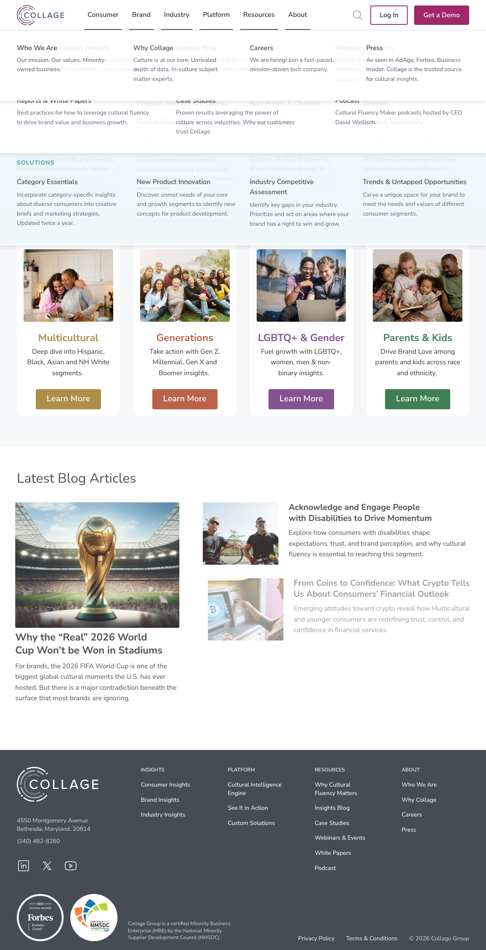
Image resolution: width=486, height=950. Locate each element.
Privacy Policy (316, 939)
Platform (216, 14)
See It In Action (248, 808)
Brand (141, 14)
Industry (176, 14)
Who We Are (418, 785)
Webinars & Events (340, 838)
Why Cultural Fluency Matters (336, 789)
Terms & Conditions (371, 939)
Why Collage (418, 800)
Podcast (325, 868)
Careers (411, 815)
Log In (389, 15)
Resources (259, 14)
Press (408, 830)
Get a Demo (441, 15)
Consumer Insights (166, 785)
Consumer (103, 14)
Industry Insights (163, 815)
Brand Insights (160, 800)
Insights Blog (332, 808)
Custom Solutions (251, 823)
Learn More (68, 399)
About (297, 14)
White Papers (333, 853)
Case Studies (332, 823)
